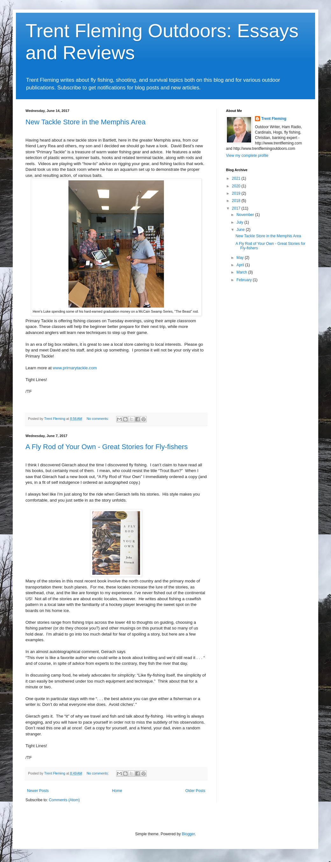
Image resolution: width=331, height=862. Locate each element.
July (240, 222)
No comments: (98, 419)
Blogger (188, 834)
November (245, 214)
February (244, 280)
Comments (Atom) (64, 800)
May (240, 257)
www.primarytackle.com (75, 367)
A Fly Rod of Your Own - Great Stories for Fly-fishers (106, 447)
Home (117, 791)
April (240, 265)
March (242, 272)
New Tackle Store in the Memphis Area (85, 122)
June (241, 229)
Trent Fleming (273, 118)
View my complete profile (247, 155)
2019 (237, 193)
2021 (237, 178)
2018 (237, 200)
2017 (237, 208)
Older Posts (195, 791)
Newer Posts (38, 791)
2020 (237, 186)
